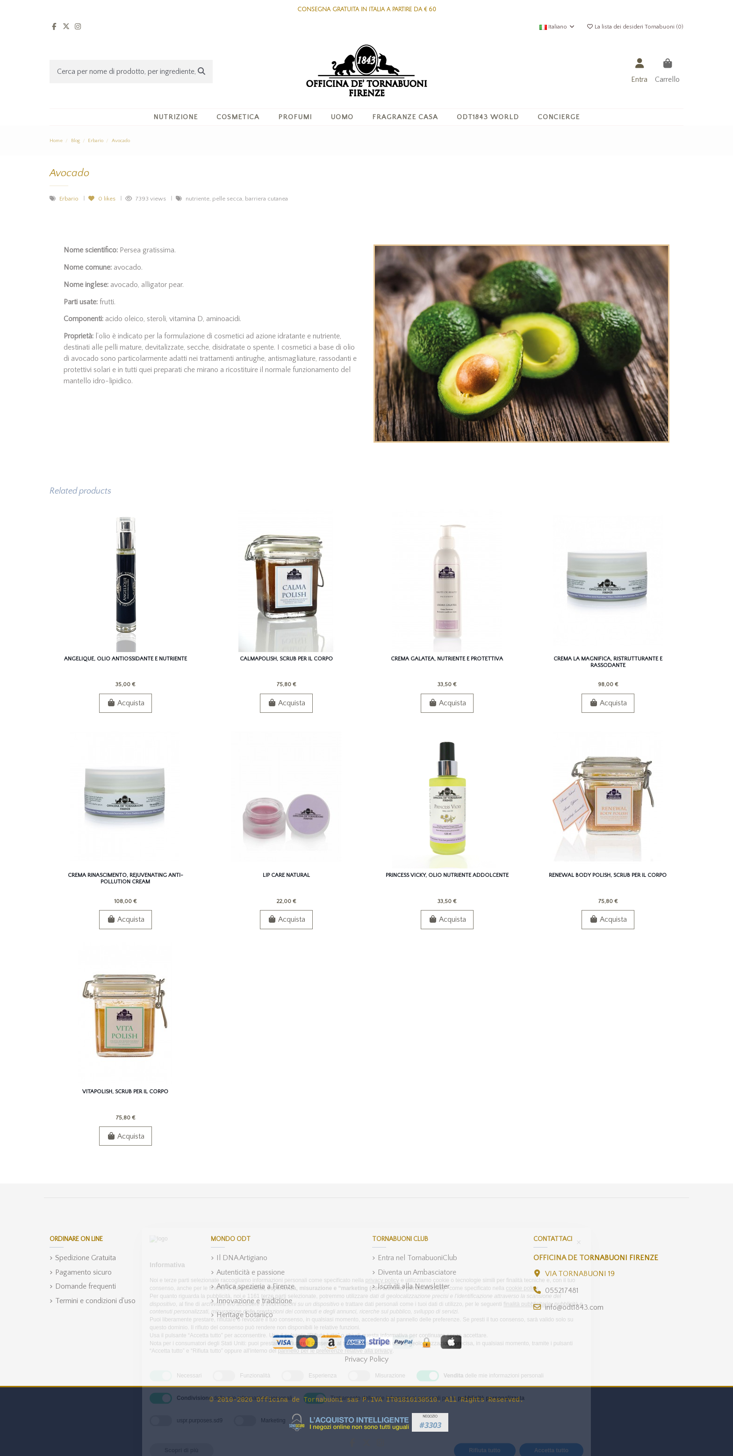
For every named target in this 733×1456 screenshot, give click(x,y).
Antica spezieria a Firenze (255, 1286)
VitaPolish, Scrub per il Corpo (125, 1092)
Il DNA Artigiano (241, 1258)
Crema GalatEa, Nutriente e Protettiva (447, 659)
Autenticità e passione (250, 1272)
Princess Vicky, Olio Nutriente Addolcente (447, 875)
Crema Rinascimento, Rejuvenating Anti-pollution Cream (125, 878)
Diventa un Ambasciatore (417, 1272)
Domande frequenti (85, 1286)
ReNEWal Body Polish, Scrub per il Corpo (608, 875)
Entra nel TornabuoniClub (417, 1258)
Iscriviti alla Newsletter (414, 1286)
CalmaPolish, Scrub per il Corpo (286, 659)
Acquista (125, 703)
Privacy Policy (366, 1359)
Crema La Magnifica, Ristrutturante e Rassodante (607, 662)
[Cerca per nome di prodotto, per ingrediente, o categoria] (201, 71)
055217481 (562, 1290)
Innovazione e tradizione (254, 1301)
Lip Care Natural (286, 875)
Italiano (557, 27)
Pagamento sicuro (83, 1272)
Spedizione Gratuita (85, 1258)
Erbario (69, 198)
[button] (238, 117)
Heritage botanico (244, 1315)
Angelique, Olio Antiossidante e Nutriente (125, 659)
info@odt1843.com (574, 1307)
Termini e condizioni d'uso (95, 1301)
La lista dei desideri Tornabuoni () (634, 27)
